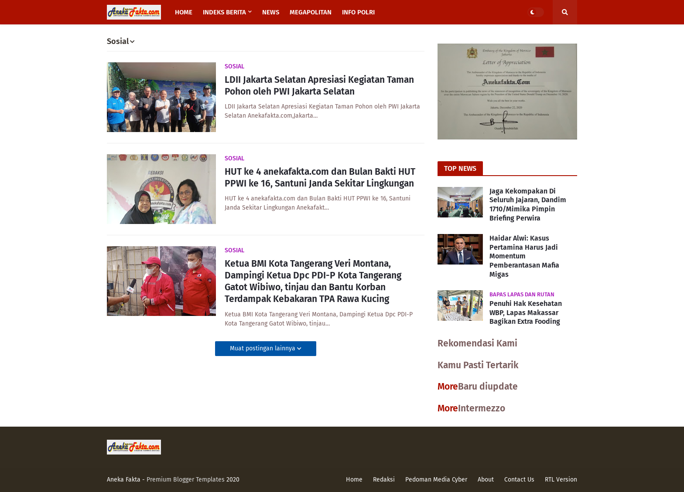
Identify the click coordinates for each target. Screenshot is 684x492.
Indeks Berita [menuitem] (224, 12)
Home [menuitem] (183, 12)
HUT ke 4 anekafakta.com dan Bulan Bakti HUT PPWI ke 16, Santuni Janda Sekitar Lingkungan (320, 177)
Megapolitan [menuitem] (311, 12)
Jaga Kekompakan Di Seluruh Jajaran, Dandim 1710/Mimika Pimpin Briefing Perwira (527, 204)
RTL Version (561, 479)
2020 (232, 479)
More (448, 386)
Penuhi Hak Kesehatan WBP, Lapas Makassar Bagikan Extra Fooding (525, 312)
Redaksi (384, 479)
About (486, 479)
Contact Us (519, 479)
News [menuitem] (270, 12)
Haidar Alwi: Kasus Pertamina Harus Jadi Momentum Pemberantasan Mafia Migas (524, 256)
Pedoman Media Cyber (436, 479)
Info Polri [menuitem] (358, 12)
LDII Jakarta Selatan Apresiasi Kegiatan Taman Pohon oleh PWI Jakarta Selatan (319, 85)
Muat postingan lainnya (263, 348)
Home (354, 479)
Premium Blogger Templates (186, 479)
